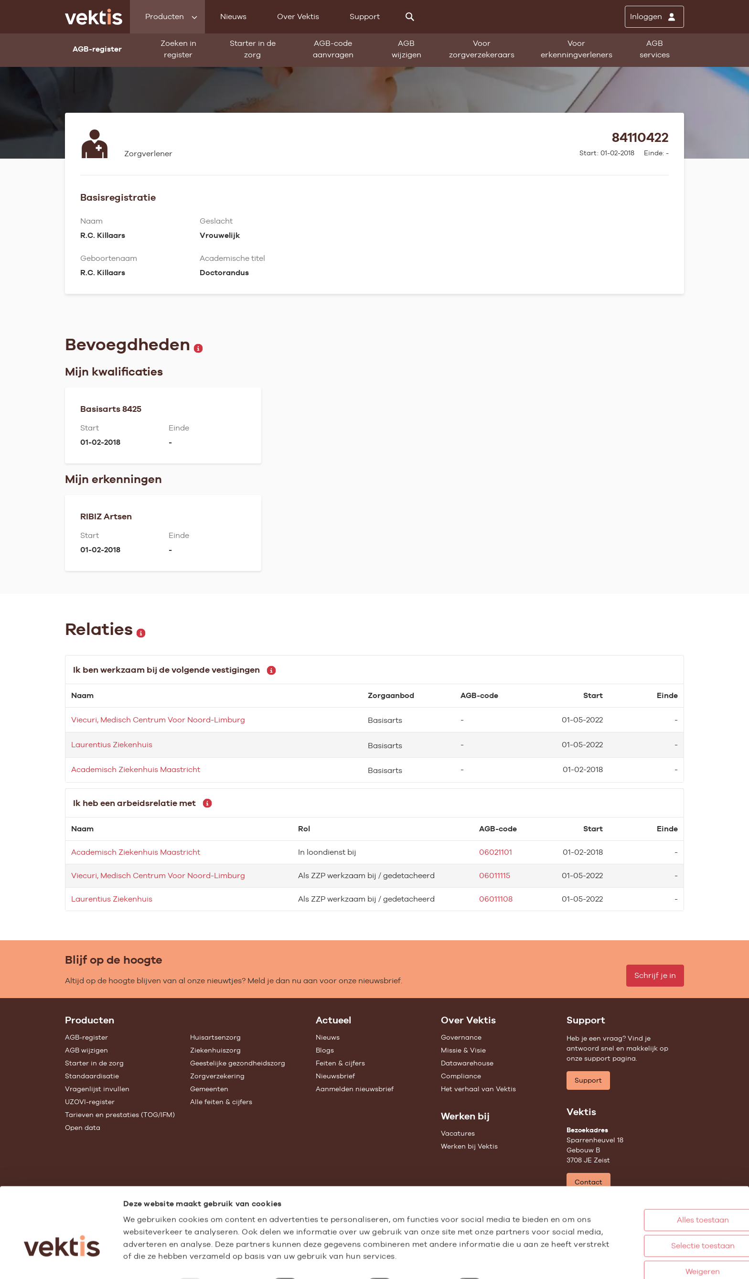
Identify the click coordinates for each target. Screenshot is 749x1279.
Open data (82, 1127)
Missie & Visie (463, 1050)
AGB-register (86, 1037)
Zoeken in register (178, 49)
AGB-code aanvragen (333, 49)
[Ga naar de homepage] (93, 17)
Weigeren (658, 1237)
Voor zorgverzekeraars (481, 49)
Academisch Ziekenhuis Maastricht (135, 769)
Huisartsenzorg (215, 1037)
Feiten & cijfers (340, 1063)
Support (365, 16)
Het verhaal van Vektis (478, 1089)
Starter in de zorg (253, 49)
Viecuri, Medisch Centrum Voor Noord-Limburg (158, 719)
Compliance (461, 1076)
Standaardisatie (92, 1076)
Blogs (325, 1050)
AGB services (655, 49)
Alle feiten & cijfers (221, 1102)
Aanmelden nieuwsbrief (355, 1089)
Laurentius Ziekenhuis (111, 744)
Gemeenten (209, 1089)
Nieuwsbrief (335, 1076)
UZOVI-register (90, 1102)
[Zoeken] (410, 17)
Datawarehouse (467, 1063)
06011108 (496, 898)
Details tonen (526, 1261)
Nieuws (233, 16)
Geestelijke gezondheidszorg (237, 1063)
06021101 (495, 852)
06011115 (494, 875)
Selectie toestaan (658, 1211)
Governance (461, 1037)
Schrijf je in (655, 975)
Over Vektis (298, 16)
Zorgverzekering (217, 1076)
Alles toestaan (658, 1185)
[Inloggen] (654, 17)
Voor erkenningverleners (576, 49)
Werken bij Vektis (469, 1146)
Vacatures (458, 1133)
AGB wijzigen (406, 49)
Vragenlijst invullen (97, 1089)
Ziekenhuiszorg (215, 1050)
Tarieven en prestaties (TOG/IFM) (120, 1114)
